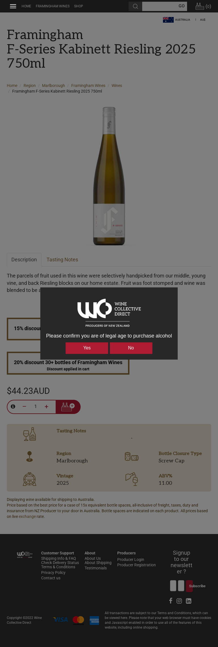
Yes (87, 347)
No (131, 347)
